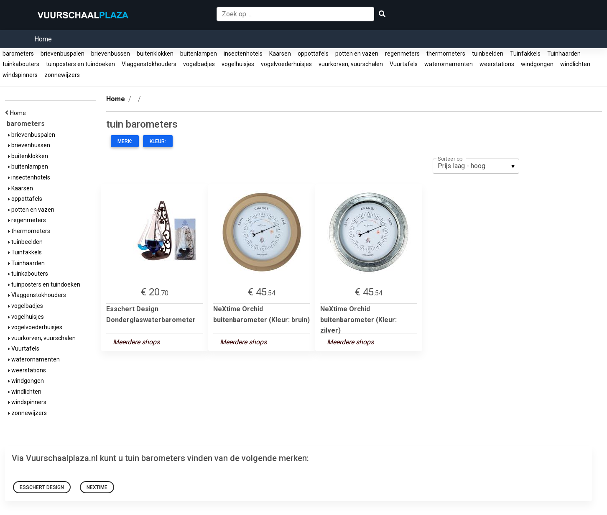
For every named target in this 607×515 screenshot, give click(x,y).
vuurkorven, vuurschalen (350, 64)
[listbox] (476, 166)
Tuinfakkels (525, 53)
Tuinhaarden (564, 53)
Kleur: (158, 141)
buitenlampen (198, 53)
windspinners (20, 75)
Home (43, 39)
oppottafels (313, 53)
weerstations (497, 64)
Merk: (124, 141)
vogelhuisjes (238, 64)
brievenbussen (111, 53)
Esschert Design (42, 487)
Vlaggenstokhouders (149, 64)
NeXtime (97, 487)
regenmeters (402, 53)
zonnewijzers (62, 75)
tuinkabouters (21, 64)
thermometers (446, 53)
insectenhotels (243, 53)
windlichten (575, 64)
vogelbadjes (199, 64)
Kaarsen (280, 53)
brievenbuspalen (62, 53)
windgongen (537, 64)
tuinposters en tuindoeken (80, 64)
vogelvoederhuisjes (286, 64)
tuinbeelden (487, 53)
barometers (18, 53)
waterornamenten (448, 64)
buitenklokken (155, 53)
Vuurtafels (403, 64)
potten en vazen (357, 53)
